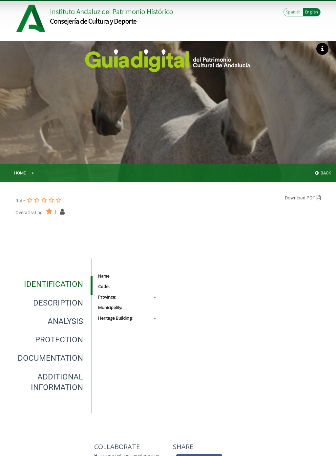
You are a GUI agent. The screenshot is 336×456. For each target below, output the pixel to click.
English (311, 12)
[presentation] (53, 284)
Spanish (293, 12)
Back (323, 173)
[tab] (53, 284)
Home (20, 173)
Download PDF (303, 197)
